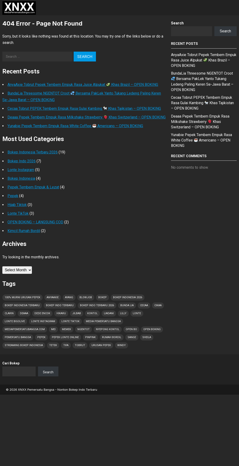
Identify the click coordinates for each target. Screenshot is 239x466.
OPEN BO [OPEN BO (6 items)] (131, 329)
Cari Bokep (10, 363)
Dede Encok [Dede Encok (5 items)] (42, 313)
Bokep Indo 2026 (22, 161)
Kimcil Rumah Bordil (24, 231)
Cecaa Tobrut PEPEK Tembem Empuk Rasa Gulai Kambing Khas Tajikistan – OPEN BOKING (84, 108)
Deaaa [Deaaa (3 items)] (24, 313)
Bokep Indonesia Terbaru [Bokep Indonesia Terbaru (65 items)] (22, 305)
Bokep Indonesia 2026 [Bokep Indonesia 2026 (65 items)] (127, 297)
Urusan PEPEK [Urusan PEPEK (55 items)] (101, 345)
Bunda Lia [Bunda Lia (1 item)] (127, 305)
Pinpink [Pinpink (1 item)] (90, 337)
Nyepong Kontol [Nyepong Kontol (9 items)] (107, 329)
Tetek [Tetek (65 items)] (53, 345)
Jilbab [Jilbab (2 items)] (76, 313)
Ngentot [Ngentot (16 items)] (83, 329)
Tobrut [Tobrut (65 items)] (80, 345)
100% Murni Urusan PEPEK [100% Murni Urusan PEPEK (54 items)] (22, 297)
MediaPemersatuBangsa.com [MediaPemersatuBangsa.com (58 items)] (25, 329)
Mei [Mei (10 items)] (53, 329)
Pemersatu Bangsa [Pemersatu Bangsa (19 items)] (18, 337)
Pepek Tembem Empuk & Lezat (33, 187)
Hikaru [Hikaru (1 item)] (61, 313)
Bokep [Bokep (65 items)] (102, 297)
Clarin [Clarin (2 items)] (9, 313)
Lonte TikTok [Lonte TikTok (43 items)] (70, 321)
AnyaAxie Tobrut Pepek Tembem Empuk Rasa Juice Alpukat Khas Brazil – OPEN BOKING (83, 84)
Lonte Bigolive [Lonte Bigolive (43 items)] (15, 321)
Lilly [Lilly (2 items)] (123, 313)
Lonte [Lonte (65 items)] (137, 313)
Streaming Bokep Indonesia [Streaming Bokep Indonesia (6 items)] (24, 345)
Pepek (13, 196)
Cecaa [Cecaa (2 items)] (144, 305)
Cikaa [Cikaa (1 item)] (158, 305)
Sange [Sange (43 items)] (132, 337)
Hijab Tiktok (17, 204)
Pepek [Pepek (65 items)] (41, 337)
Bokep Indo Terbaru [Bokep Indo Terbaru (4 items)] (60, 305)
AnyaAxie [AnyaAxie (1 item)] (53, 297)
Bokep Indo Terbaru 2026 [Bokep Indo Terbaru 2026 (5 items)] (97, 305)
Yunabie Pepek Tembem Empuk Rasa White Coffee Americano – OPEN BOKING (75, 126)
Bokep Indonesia (21, 178)
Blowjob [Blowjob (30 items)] (86, 297)
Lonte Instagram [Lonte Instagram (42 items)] (43, 321)
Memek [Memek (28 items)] (66, 329)
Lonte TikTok (18, 213)
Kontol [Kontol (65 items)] (92, 313)
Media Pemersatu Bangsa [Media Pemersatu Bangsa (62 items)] (103, 321)
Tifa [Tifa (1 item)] (65, 345)
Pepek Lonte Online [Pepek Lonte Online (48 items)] (65, 337)
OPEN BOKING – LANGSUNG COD (35, 222)
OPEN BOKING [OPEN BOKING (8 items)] (152, 329)
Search (177, 23)
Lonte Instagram (21, 170)
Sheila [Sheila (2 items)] (146, 337)
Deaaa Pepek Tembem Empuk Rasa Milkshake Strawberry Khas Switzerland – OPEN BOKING (87, 117)
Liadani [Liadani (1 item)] (109, 313)
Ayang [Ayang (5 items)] (69, 297)
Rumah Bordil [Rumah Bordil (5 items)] (111, 337)
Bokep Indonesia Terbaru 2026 (33, 152)
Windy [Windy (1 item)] (121, 345)
